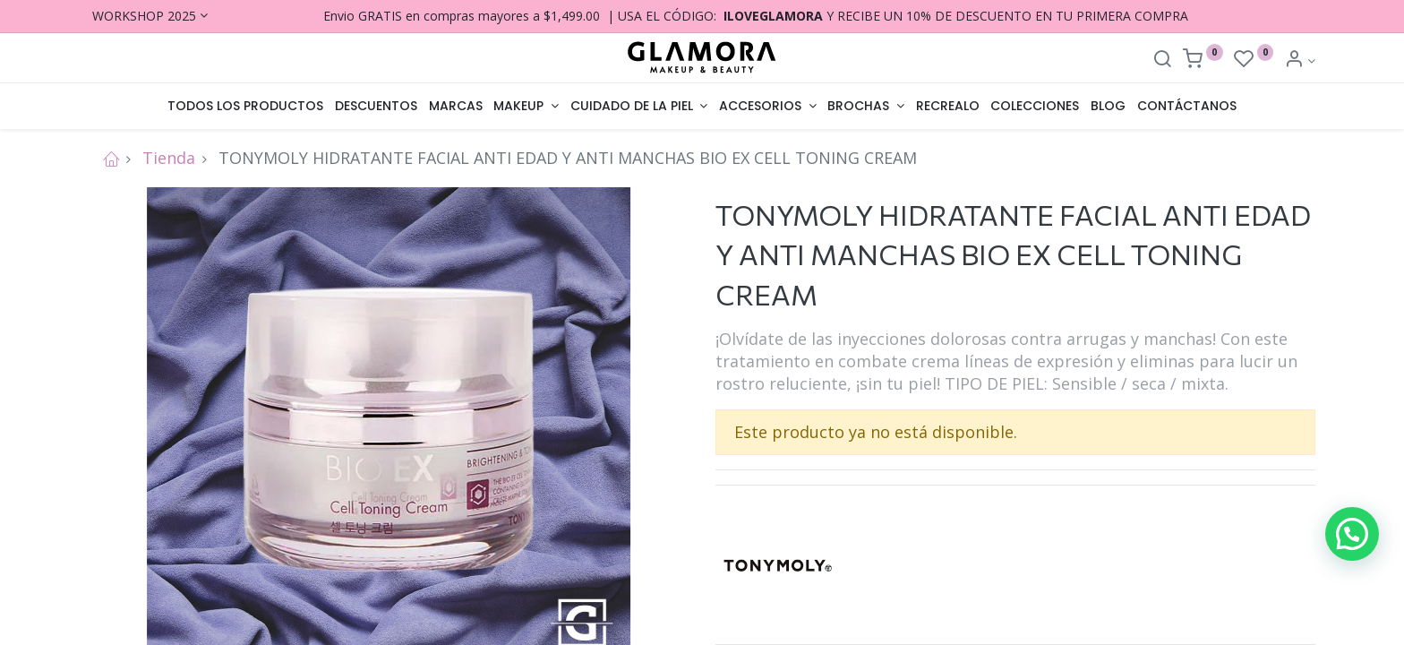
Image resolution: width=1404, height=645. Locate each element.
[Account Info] (1299, 60)
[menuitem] (246, 106)
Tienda (168, 157)
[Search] (1162, 60)
